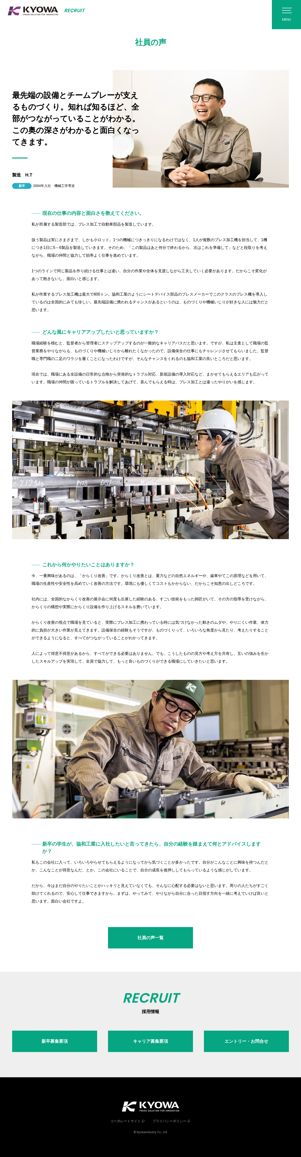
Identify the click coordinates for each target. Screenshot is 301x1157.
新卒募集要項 (55, 1041)
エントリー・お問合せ (246, 1041)
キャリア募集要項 (150, 1041)
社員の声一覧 (150, 937)
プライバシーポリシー (169, 1121)
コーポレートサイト (125, 1121)
